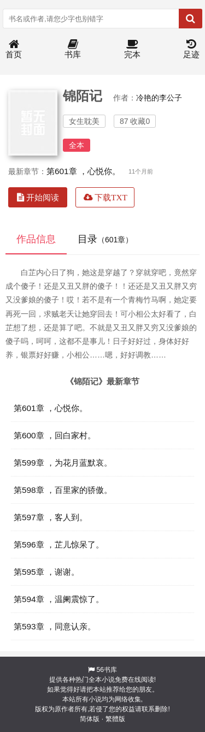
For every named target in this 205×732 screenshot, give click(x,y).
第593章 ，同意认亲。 (55, 626)
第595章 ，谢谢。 (46, 571)
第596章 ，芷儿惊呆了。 (59, 544)
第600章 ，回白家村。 (55, 435)
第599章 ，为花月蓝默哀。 (63, 462)
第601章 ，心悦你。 (83, 171)
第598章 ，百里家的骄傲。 (63, 490)
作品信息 (36, 239)
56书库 (106, 670)
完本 (132, 49)
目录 (105, 239)
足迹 (191, 49)
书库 (73, 49)
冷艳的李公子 (159, 97)
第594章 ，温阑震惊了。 (59, 599)
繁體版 (115, 719)
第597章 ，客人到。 (50, 517)
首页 (13, 49)
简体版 (89, 719)
